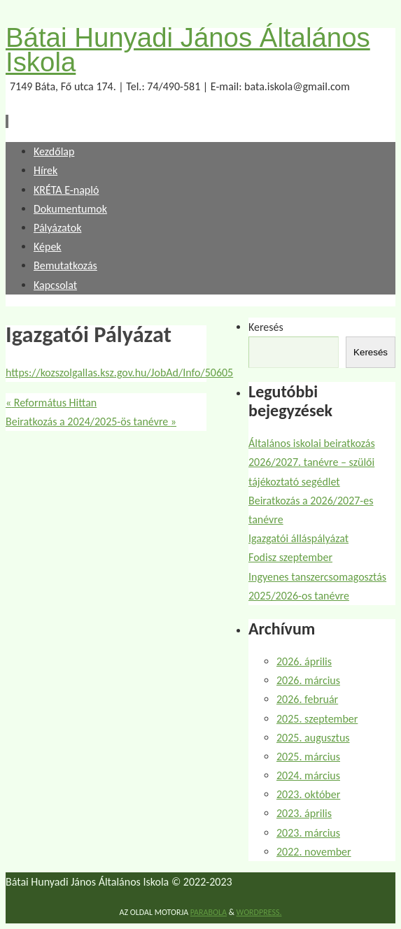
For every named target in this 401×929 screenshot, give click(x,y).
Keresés (265, 327)
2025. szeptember (317, 718)
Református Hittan (51, 402)
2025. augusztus (313, 737)
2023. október (308, 794)
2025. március (308, 756)
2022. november (313, 851)
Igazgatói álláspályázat (298, 538)
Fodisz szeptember (290, 557)
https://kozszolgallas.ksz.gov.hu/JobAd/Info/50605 (119, 372)
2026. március (308, 680)
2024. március (308, 775)
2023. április (304, 813)
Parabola (208, 912)
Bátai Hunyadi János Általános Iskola (188, 49)
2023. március (308, 832)
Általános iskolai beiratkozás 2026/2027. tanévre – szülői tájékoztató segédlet (311, 462)
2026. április (304, 661)
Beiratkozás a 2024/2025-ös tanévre (91, 421)
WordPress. (259, 912)
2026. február (307, 699)
